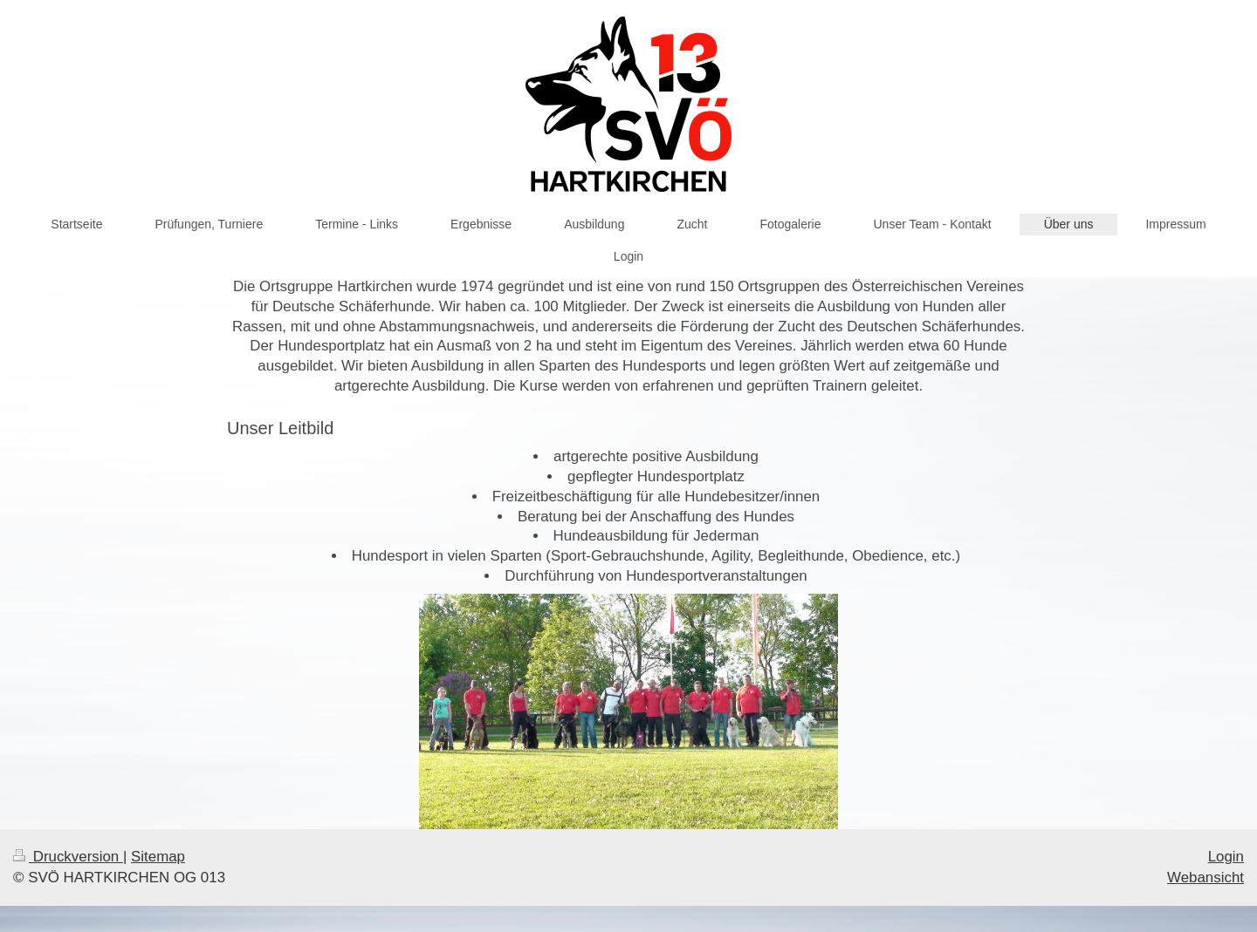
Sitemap (158, 856)
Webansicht (1205, 877)
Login (1226, 856)
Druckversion (68, 856)
